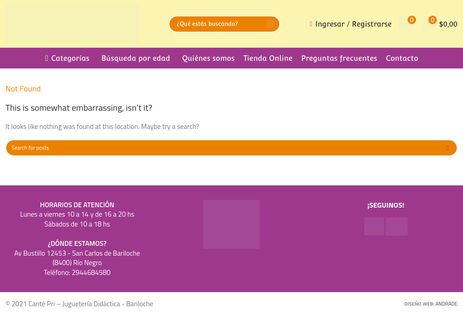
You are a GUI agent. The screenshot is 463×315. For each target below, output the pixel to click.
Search (271, 24)
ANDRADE (447, 303)
